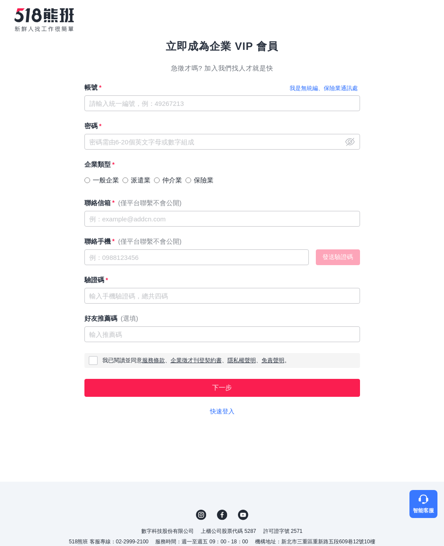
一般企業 (106, 180)
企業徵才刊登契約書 (196, 360)
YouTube (243, 515)
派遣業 (140, 180)
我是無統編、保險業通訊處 (324, 88)
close (350, 142)
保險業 (203, 180)
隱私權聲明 (241, 360)
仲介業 (172, 180)
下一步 (222, 387)
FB (222, 515)
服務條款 (153, 360)
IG (201, 515)
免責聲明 (273, 360)
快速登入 (222, 411)
